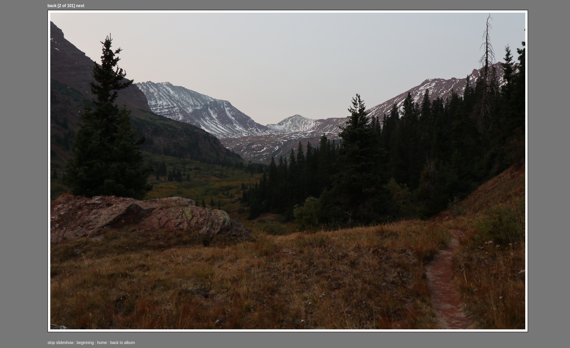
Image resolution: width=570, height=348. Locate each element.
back (52, 6)
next (80, 6)
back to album (122, 342)
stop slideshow (61, 342)
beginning (85, 342)
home (102, 342)
